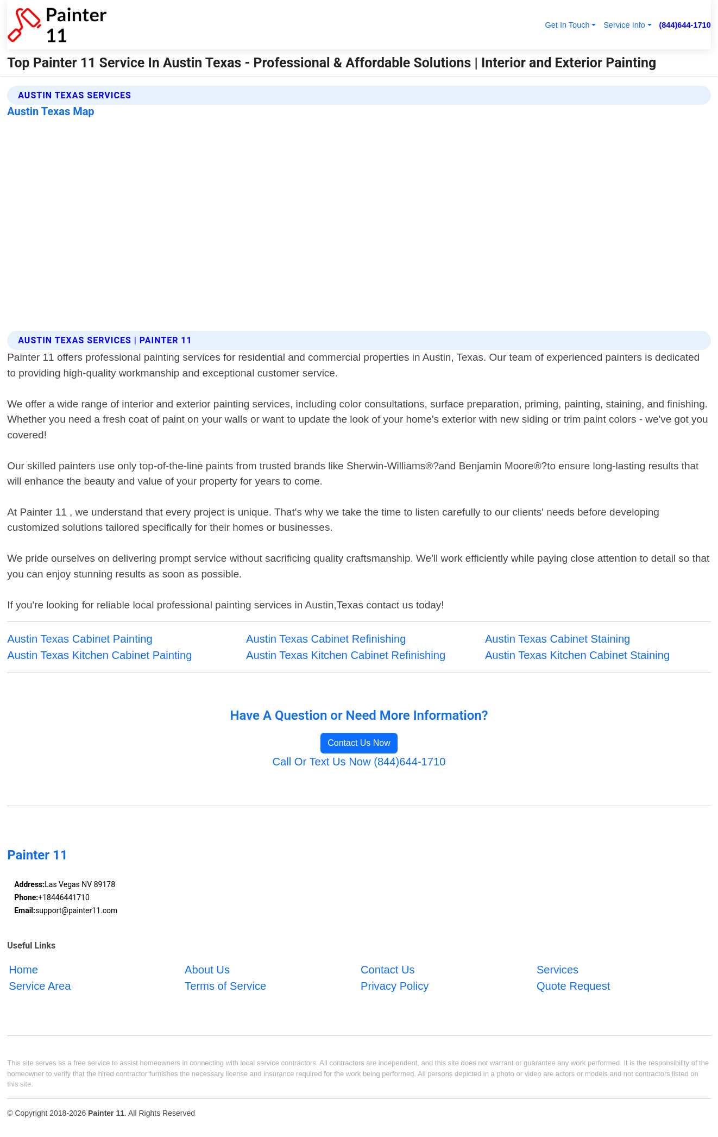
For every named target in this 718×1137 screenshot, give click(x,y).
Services (557, 970)
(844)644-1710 (684, 25)
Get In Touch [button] (567, 25)
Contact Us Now (359, 742)
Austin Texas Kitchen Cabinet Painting (99, 655)
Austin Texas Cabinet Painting (79, 639)
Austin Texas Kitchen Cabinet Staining (577, 655)
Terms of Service (225, 986)
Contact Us (388, 970)
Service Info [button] (624, 25)
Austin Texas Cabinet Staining (557, 639)
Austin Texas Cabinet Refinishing (326, 639)
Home (23, 970)
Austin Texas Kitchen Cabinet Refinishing (345, 655)
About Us (207, 970)
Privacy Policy (395, 986)
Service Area (40, 986)
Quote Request (573, 986)
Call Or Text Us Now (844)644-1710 (359, 762)
